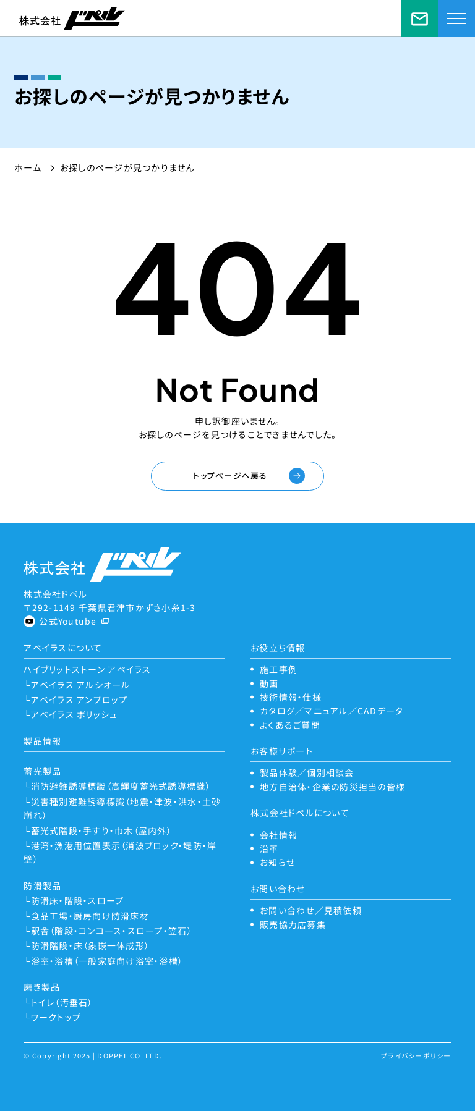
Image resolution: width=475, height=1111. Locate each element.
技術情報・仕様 (291, 697)
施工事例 (278, 669)
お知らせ (277, 862)
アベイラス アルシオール (81, 684)
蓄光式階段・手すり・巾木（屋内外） (101, 830)
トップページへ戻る (230, 475)
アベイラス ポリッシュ (74, 714)
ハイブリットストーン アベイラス (87, 669)
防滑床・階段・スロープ (77, 900)
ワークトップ (56, 1017)
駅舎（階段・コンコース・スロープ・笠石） (111, 930)
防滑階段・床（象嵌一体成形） (90, 945)
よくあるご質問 (290, 725)
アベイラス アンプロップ (79, 699)
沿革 (269, 848)
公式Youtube (67, 621)
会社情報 (278, 835)
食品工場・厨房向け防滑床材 (90, 916)
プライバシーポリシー (416, 1055)
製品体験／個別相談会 (307, 772)
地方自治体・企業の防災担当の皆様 (332, 786)
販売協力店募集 (293, 924)
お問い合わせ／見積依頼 (419, 18)
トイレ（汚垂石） (62, 1002)
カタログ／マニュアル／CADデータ (331, 710)
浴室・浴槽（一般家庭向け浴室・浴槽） (107, 961)
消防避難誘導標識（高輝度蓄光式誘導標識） (121, 786)
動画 (269, 683)
